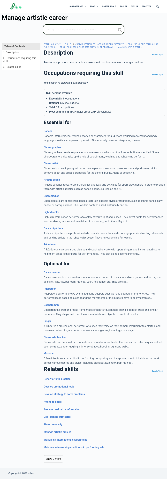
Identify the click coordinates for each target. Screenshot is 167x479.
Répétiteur (50, 244)
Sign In (134, 6)
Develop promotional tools (59, 386)
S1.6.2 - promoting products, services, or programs (87, 47)
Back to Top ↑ (157, 54)
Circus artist (51, 163)
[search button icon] (120, 30)
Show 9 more (53, 458)
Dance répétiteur (53, 228)
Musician (49, 353)
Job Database (78, 6)
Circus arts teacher (55, 337)
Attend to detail (53, 401)
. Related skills (12, 66)
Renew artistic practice (57, 378)
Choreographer (52, 147)
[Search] (157, 6)
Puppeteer (50, 288)
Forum (123, 6)
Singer (47, 321)
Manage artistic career (130, 47)
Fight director (51, 212)
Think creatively (53, 424)
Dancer (48, 131)
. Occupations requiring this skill (19, 60)
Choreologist (51, 196)
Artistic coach (52, 179)
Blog (94, 6)
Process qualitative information (62, 409)
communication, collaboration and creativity (99, 44)
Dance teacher (52, 272)
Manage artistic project (57, 432)
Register (146, 6)
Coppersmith (51, 304)
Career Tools (109, 6)
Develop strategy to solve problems (64, 394)
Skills (68, 44)
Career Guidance (52, 44)
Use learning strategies (57, 416)
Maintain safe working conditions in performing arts (74, 447)
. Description (11, 52)
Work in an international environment (65, 439)
